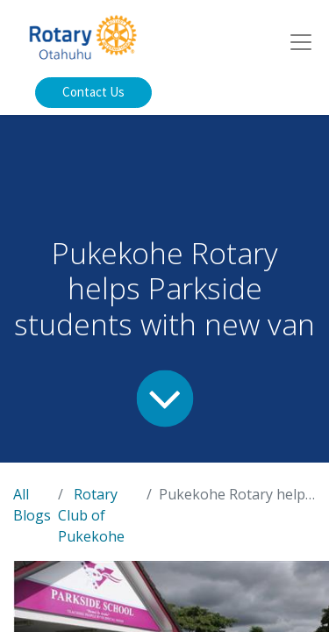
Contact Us (93, 91)
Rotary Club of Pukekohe (91, 515)
